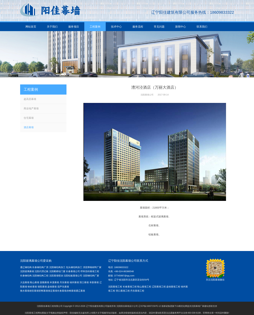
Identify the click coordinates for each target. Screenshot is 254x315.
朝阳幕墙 (42, 286)
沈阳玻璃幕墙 (27, 271)
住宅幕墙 (29, 117)
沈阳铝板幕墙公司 (73, 275)
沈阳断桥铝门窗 (57, 271)
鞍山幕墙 (34, 282)
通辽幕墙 (80, 290)
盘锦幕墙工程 (173, 286)
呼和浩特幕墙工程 (90, 271)
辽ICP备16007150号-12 (149, 306)
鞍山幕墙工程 (144, 286)
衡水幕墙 (24, 290)
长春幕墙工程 (130, 286)
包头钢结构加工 (74, 267)
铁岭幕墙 (32, 286)
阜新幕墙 (94, 282)
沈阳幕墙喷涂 (56, 275)
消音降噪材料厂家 (92, 267)
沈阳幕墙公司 (147, 95)
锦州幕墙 (74, 282)
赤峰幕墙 (71, 290)
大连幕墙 (24, 282)
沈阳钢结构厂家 (91, 275)
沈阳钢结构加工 (57, 267)
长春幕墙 (61, 290)
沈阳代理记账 (41, 271)
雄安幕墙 (34, 290)
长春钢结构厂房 (40, 267)
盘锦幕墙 (52, 286)
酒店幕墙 (29, 127)
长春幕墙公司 (73, 271)
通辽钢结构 (26, 267)
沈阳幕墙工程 (115, 286)
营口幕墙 (84, 282)
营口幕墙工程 (123, 290)
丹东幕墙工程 (137, 290)
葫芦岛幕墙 (63, 286)
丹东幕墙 (64, 282)
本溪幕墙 (54, 282)
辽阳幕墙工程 (159, 286)
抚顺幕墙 (44, 282)
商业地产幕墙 (31, 108)
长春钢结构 (26, 275)
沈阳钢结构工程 (40, 275)
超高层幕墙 (30, 99)
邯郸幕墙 (43, 290)
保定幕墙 (52, 290)
